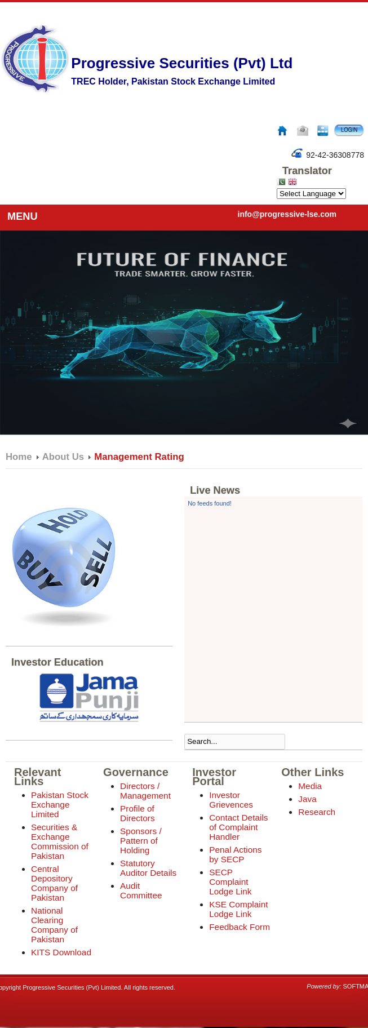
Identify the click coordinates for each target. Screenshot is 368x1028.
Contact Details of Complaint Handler (238, 827)
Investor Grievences (231, 799)
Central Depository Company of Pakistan (54, 883)
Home (19, 456)
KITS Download (61, 952)
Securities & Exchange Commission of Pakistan (59, 841)
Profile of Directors (137, 813)
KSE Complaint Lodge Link (238, 909)
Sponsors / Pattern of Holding (141, 840)
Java (307, 799)
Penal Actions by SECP (235, 854)
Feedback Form (239, 927)
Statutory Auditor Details (148, 868)
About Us (63, 456)
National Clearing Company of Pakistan (54, 925)
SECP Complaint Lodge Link (230, 881)
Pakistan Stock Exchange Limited (59, 804)
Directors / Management (145, 790)
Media (310, 786)
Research (316, 812)
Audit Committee (141, 890)
